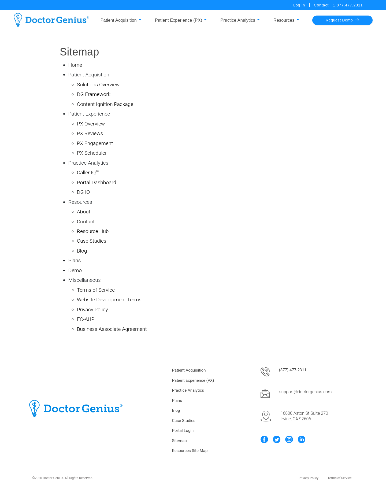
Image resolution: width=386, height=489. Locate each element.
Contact (321, 5)
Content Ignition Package (105, 104)
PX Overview (91, 124)
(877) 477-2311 (293, 370)
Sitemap (179, 440)
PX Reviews (90, 133)
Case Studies (91, 241)
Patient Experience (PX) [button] (178, 20)
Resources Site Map (190, 450)
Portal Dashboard (96, 182)
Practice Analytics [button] (237, 20)
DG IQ (83, 192)
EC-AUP (85, 319)
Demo (75, 270)
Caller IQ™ (88, 172)
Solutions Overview (98, 85)
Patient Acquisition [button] (119, 20)
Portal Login (183, 430)
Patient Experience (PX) (193, 380)
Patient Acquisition (189, 370)
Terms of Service (96, 290)
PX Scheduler (92, 153)
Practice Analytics (188, 390)
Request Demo (342, 20)
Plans (74, 260)
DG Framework (93, 94)
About (83, 212)
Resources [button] (284, 20)
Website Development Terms (109, 300)
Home (75, 65)
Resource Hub (93, 231)
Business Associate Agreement (112, 329)
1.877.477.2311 (348, 5)
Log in (299, 5)
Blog (82, 251)
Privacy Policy (92, 309)
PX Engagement (95, 143)
